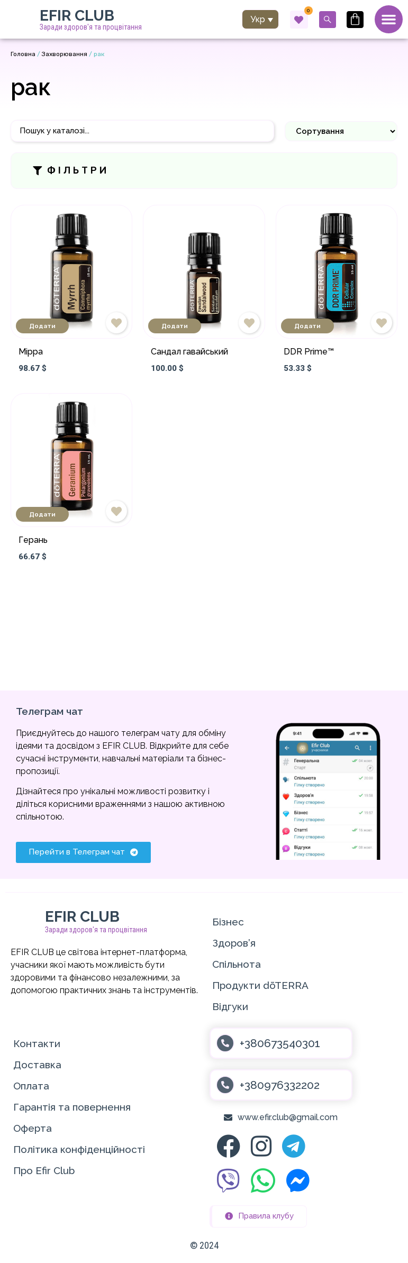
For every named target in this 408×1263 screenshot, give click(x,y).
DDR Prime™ (309, 352)
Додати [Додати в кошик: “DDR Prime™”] (307, 326)
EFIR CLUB (77, 15)
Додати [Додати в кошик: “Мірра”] (42, 326)
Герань (33, 540)
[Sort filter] (341, 131)
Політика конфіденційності (79, 1149)
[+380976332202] (225, 1085)
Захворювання (64, 54)
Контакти (36, 1043)
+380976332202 (280, 1085)
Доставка (37, 1064)
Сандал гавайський (189, 352)
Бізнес (228, 922)
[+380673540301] (225, 1043)
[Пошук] (142, 131)
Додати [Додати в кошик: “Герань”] (42, 515)
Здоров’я (234, 943)
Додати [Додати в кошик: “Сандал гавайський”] (174, 326)
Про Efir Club (44, 1170)
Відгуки (230, 1006)
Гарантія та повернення (72, 1107)
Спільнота (236, 964)
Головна (23, 54)
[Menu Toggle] (388, 19)
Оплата (31, 1086)
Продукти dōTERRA (260, 985)
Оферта (32, 1128)
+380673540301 (280, 1043)
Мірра (31, 352)
